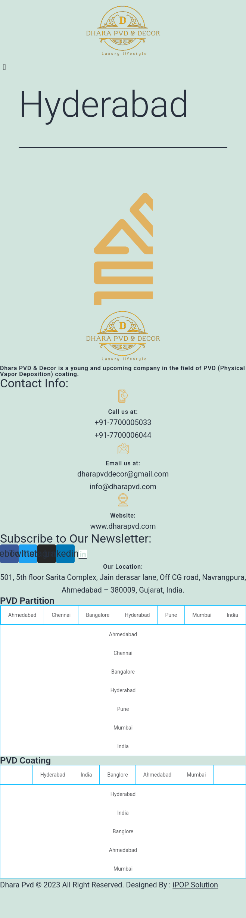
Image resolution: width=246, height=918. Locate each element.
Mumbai (201, 615)
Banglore (117, 775)
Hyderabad (137, 615)
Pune (171, 615)
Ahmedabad (22, 615)
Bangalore (97, 615)
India (232, 615)
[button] (123, 67)
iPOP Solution (195, 884)
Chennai (61, 615)
